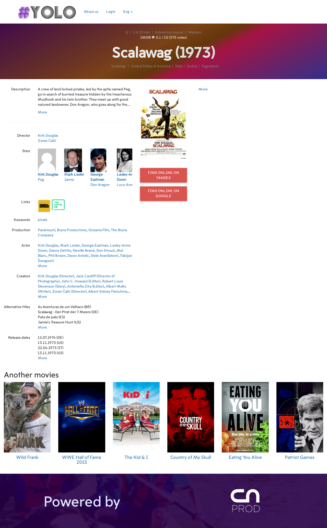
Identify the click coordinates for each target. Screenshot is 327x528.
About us (91, 12)
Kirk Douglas (48, 136)
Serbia (192, 66)
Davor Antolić (78, 256)
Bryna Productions (72, 230)
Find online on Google (163, 193)
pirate (42, 220)
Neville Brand (84, 250)
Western (195, 32)
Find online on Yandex (163, 175)
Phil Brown (57, 256)
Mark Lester (70, 245)
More (42, 112)
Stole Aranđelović (105, 256)
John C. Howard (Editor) (80, 281)
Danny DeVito (60, 250)
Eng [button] (128, 12)
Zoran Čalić (47, 141)
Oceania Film (98, 230)
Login (110, 12)
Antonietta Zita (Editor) (85, 286)
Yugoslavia (210, 66)
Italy (178, 66)
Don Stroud (105, 250)
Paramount (46, 230)
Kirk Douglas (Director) (56, 276)
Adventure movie (169, 32)
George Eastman (94, 245)
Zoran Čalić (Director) (69, 291)
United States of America (151, 66)
